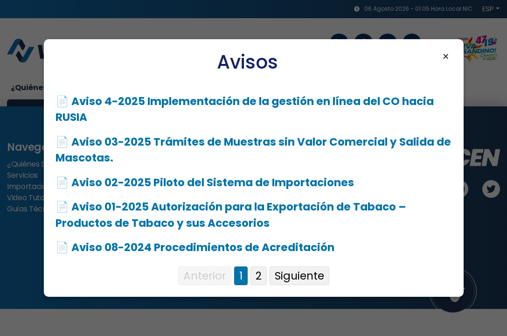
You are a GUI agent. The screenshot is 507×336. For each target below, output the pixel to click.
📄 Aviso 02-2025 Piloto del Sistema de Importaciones (205, 182)
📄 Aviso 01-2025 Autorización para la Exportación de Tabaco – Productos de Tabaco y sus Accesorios (231, 215)
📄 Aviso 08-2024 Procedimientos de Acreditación (195, 247)
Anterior (204, 275)
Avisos (247, 62)
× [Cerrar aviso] (445, 57)
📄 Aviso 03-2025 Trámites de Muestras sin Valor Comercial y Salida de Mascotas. (253, 150)
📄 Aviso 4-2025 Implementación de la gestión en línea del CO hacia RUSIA (245, 109)
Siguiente (299, 275)
